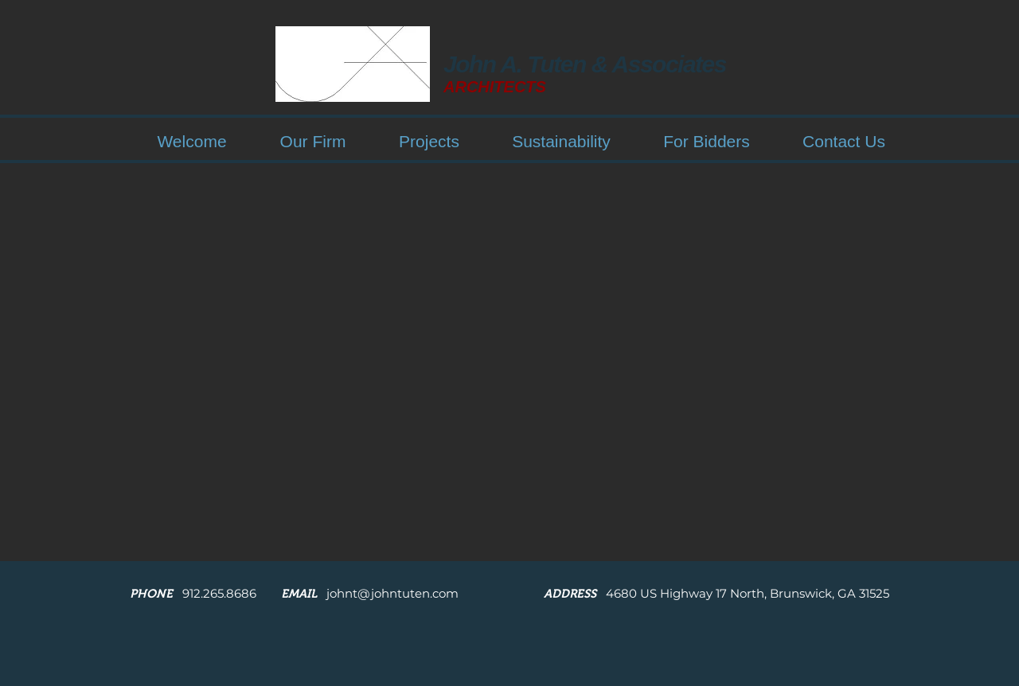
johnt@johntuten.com (392, 593)
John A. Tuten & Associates (584, 64)
